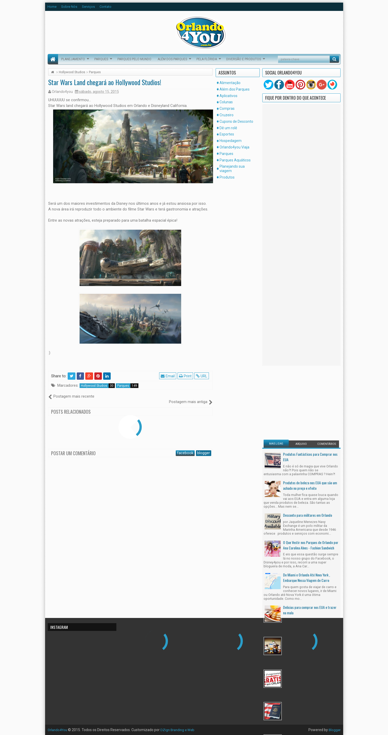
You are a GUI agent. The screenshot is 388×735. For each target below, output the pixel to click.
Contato (105, 7)
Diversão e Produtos (243, 59)
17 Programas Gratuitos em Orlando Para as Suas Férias (311, 469)
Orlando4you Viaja (234, 147)
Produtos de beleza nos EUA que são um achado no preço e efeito (310, 280)
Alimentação (230, 83)
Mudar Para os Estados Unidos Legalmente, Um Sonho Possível (304, 502)
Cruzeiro (227, 115)
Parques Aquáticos (235, 160)
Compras (227, 108)
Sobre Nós (69, 7)
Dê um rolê (228, 128)
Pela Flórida (206, 59)
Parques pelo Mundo (134, 59)
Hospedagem (231, 141)
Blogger (334, 730)
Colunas (226, 102)
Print (186, 376)
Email (168, 376)
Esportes (227, 134)
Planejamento (73, 59)
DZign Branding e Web (181, 730)
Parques (101, 59)
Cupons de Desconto (236, 121)
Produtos (227, 177)
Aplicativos (228, 96)
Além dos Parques (172, 59)
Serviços (88, 7)
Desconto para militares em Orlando (307, 309)
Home (52, 7)
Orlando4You (58, 730)
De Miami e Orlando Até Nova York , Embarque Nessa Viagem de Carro (306, 372)
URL (202, 376)
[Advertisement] (296, 196)
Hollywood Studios (98, 385)
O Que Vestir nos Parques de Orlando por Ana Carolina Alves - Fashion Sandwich (310, 339)
